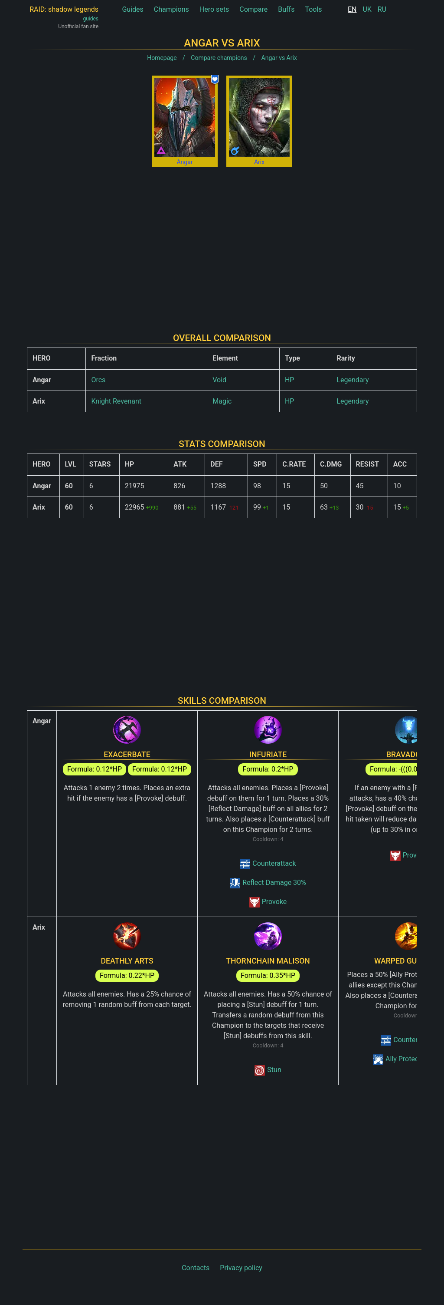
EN (352, 9)
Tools (313, 9)
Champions (171, 9)
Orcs (98, 380)
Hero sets (214, 9)
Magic (222, 401)
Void (219, 380)
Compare (253, 9)
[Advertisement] (222, 243)
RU (382, 9)
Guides (132, 9)
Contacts (195, 1268)
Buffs (286, 9)
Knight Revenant (116, 401)
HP (289, 380)
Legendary (352, 380)
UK (366, 9)
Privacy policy (241, 1268)
